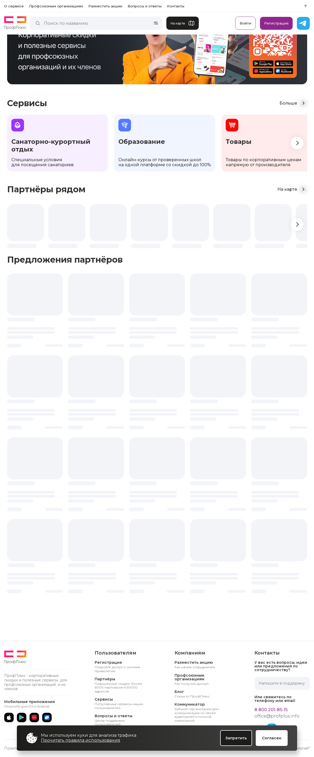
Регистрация (276, 23)
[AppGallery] (34, 717)
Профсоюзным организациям (56, 6)
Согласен (271, 738)
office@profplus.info (276, 716)
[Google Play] (21, 717)
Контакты (175, 6)
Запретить (236, 738)
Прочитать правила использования (80, 740)
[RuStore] (47, 717)
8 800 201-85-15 (271, 710)
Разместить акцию (105, 6)
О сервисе (14, 6)
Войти (245, 23)
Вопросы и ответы (145, 6)
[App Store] (9, 717)
